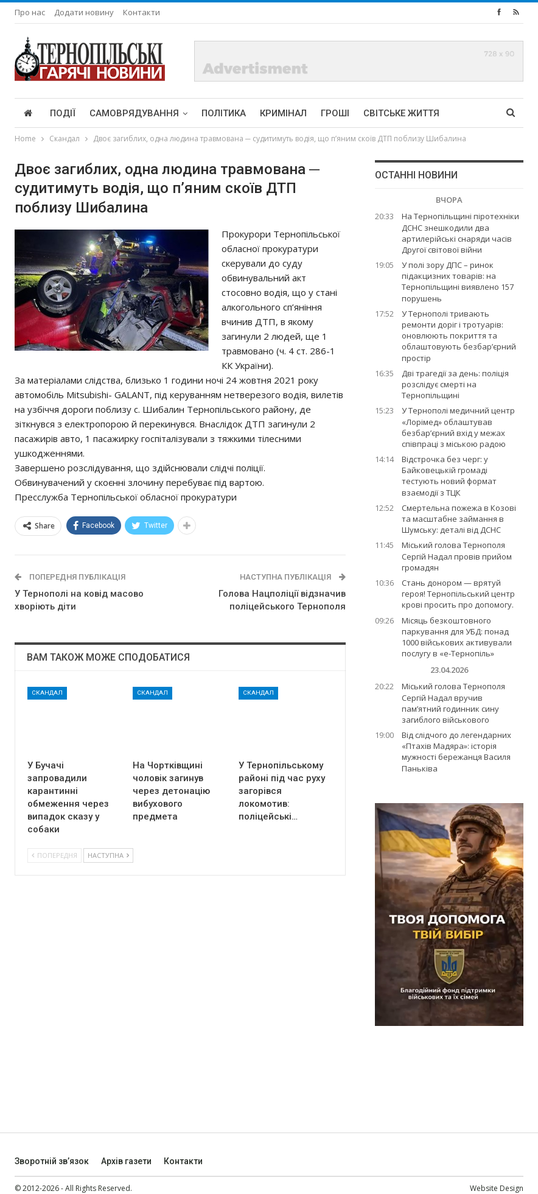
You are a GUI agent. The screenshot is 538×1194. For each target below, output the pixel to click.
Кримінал (283, 113)
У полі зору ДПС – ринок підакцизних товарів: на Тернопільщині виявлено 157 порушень (458, 281)
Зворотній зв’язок (52, 1161)
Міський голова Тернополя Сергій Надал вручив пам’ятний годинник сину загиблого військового (453, 703)
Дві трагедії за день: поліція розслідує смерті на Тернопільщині (455, 384)
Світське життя (401, 113)
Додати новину (84, 12)
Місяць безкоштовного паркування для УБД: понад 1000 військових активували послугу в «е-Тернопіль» (457, 637)
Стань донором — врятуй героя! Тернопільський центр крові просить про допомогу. (458, 593)
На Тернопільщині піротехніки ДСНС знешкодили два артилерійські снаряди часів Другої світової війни (460, 233)
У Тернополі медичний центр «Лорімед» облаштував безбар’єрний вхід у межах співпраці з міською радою (458, 427)
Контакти (141, 12)
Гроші (335, 113)
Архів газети (126, 1161)
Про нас (30, 12)
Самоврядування (134, 113)
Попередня (54, 855)
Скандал (47, 692)
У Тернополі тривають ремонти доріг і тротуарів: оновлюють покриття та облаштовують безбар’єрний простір (459, 335)
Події (62, 113)
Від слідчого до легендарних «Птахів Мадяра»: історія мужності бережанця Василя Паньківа (456, 751)
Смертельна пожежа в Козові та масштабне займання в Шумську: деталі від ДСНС (459, 518)
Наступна (108, 855)
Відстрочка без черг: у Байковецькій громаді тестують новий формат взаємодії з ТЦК (449, 476)
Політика (223, 113)
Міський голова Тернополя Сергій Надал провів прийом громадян (457, 555)
